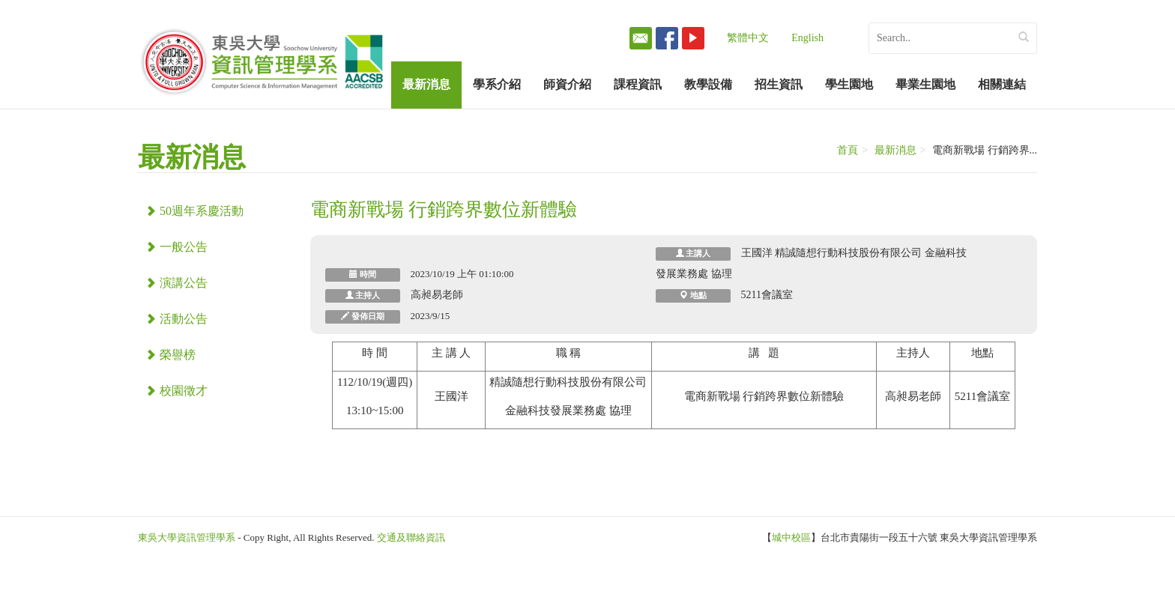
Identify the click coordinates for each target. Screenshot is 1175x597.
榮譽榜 (170, 354)
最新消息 (426, 84)
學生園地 (849, 84)
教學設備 (708, 84)
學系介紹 (497, 84)
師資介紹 (567, 84)
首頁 (847, 150)
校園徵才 (176, 390)
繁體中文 (748, 37)
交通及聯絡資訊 (411, 537)
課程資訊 (638, 84)
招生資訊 (779, 84)
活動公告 (176, 318)
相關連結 (1002, 84)
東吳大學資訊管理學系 (186, 537)
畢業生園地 (925, 84)
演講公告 (176, 282)
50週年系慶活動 (194, 210)
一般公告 (176, 246)
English (807, 37)
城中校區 (791, 537)
